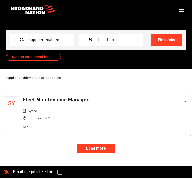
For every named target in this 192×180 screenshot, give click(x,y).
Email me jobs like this (33, 172)
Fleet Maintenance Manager (56, 100)
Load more (96, 148)
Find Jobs (166, 40)
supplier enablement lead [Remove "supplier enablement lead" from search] (31, 57)
